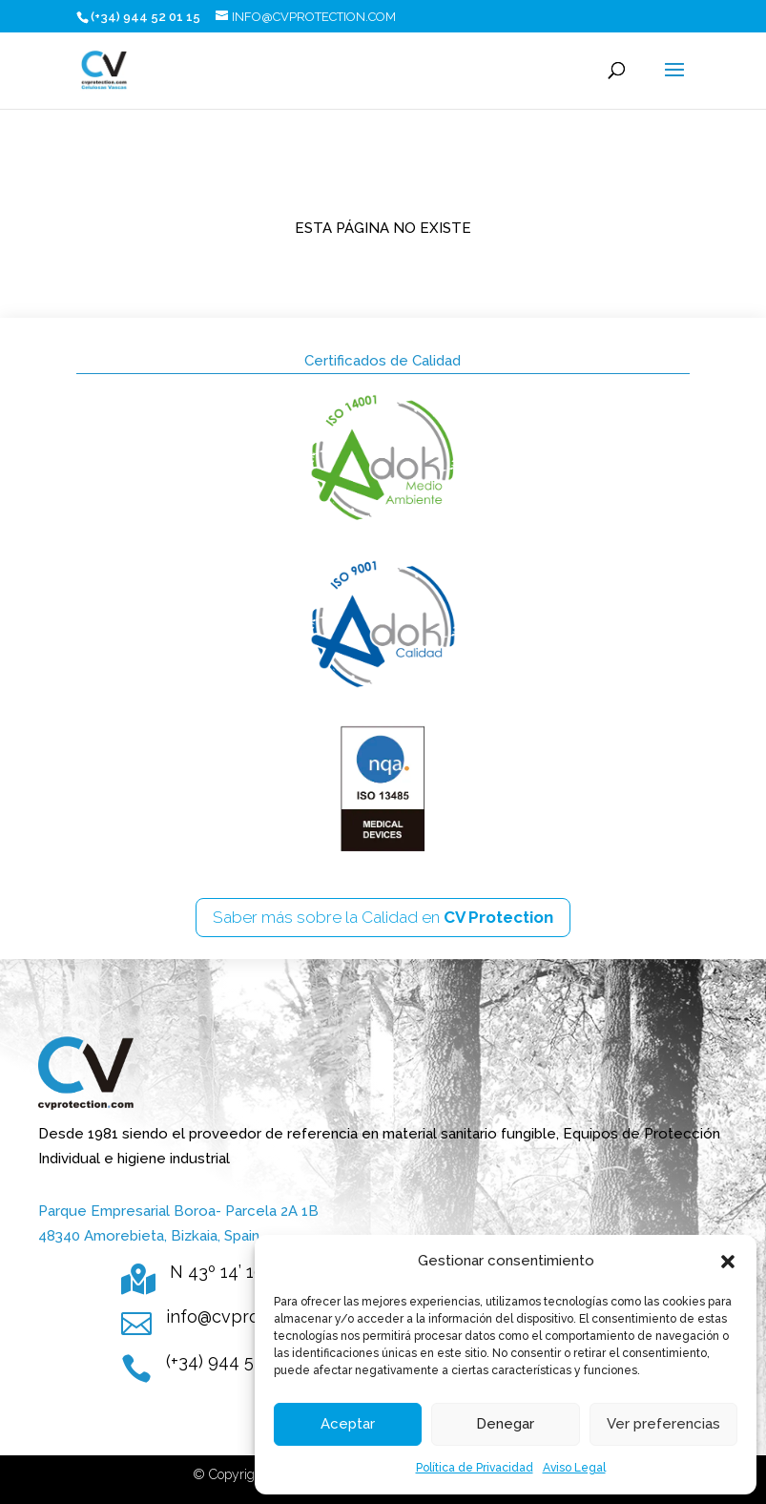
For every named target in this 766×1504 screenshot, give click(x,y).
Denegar (505, 1423)
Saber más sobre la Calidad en (383, 917)
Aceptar (348, 1423)
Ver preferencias (663, 1423)
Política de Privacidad (474, 1467)
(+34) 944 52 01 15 (236, 1361)
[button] (727, 1261)
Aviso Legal (574, 1467)
